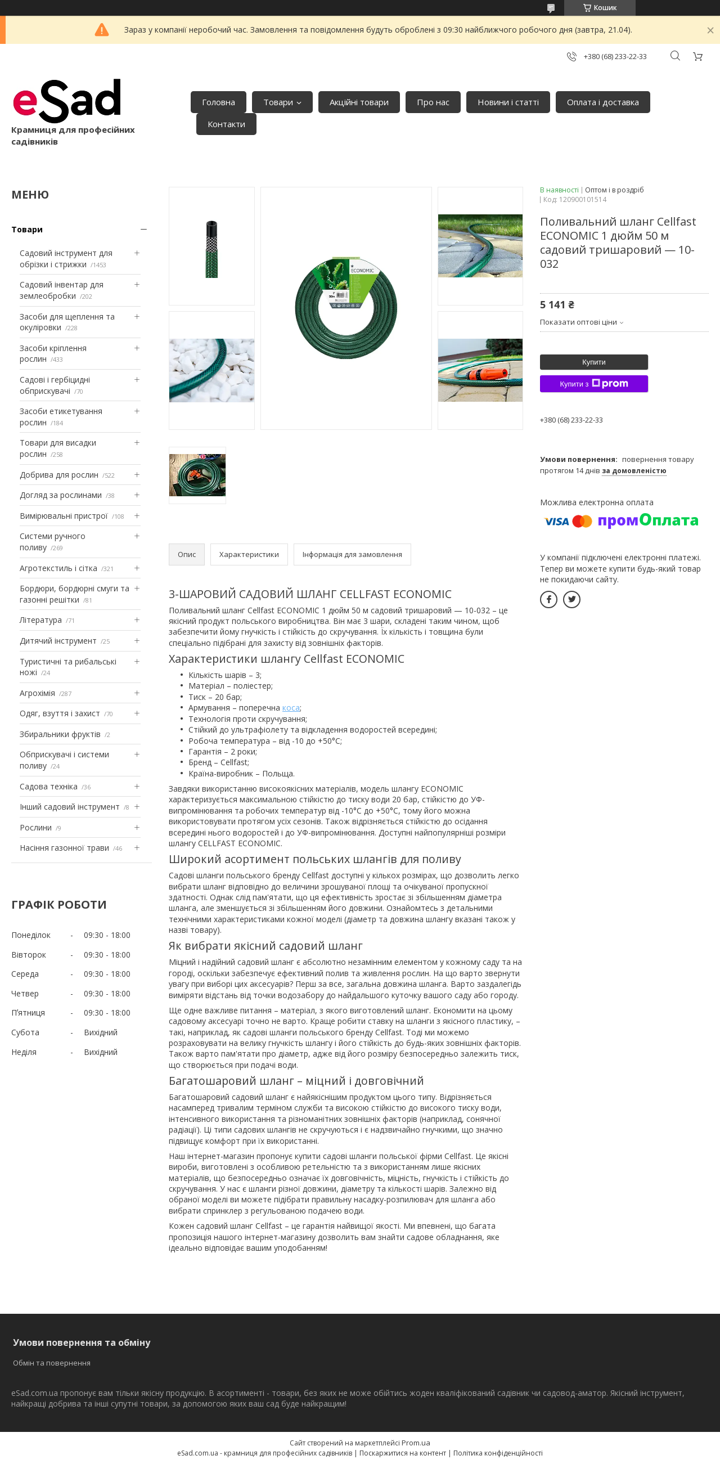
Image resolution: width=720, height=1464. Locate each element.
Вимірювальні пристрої (64, 515)
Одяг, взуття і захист (60, 713)
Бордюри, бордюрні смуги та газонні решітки (74, 594)
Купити (594, 362)
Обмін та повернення (52, 1363)
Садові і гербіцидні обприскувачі (55, 385)
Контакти (226, 123)
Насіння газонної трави (64, 847)
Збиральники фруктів (60, 734)
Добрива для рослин (59, 474)
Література (41, 619)
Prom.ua (416, 1443)
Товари (278, 101)
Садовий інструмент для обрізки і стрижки (66, 259)
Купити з (594, 384)
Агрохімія (37, 693)
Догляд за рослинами (61, 495)
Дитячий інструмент (58, 640)
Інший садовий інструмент (70, 806)
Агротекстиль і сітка (58, 568)
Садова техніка (49, 786)
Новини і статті (508, 101)
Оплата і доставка (603, 101)
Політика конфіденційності (498, 1453)
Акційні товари (359, 101)
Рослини (36, 827)
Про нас (433, 101)
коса (291, 707)
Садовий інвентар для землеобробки (62, 290)
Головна (218, 101)
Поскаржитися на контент (402, 1453)
